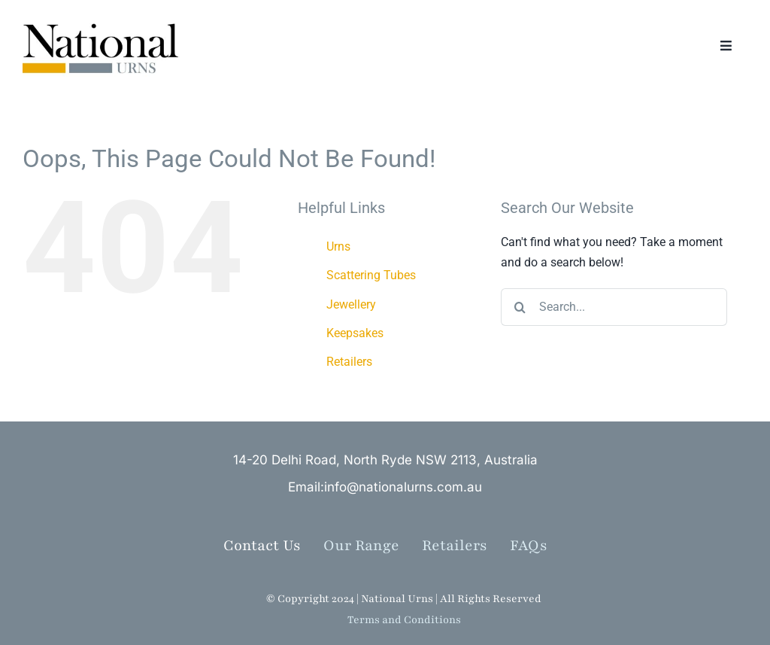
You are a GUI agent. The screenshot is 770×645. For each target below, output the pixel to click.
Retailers (349, 361)
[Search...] (614, 307)
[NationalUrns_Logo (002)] (106, 22)
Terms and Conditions (404, 620)
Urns (338, 246)
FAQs (528, 545)
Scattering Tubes (371, 275)
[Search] (519, 307)
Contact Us (262, 545)
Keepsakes (354, 333)
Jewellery (351, 304)
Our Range (361, 545)
